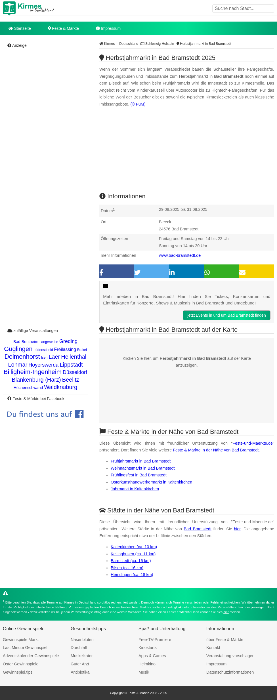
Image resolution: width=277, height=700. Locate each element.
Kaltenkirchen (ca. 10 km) (134, 547)
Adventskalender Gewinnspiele (31, 655)
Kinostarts (147, 647)
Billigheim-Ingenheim (33, 371)
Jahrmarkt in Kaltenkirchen (135, 489)
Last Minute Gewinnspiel (25, 647)
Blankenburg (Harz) (36, 380)
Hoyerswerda (43, 365)
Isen (44, 358)
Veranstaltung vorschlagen (230, 655)
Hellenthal (73, 357)
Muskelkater (82, 655)
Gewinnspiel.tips (18, 672)
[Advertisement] (45, 86)
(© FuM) (138, 104)
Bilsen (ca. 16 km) (127, 568)
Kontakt (213, 647)
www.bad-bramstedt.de (180, 255)
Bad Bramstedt (197, 529)
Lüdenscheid (43, 350)
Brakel (82, 350)
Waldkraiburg (60, 387)
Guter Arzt (80, 664)
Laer (54, 357)
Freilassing (65, 349)
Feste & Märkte (63, 28)
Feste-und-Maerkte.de (252, 443)
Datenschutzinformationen (230, 672)
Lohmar (17, 364)
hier (237, 529)
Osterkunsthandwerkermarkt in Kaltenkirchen (151, 482)
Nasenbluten (82, 639)
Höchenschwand (28, 387)
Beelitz (70, 380)
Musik (143, 672)
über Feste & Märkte (224, 639)
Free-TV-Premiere (154, 639)
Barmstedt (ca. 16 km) (131, 560)
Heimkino (147, 664)
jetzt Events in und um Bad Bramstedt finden (226, 315)
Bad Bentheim (25, 341)
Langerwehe (48, 342)
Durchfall (79, 647)
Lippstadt (71, 364)
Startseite (20, 28)
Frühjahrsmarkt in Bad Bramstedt (141, 461)
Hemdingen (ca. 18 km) (132, 574)
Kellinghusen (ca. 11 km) (133, 554)
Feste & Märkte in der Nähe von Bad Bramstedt (216, 450)
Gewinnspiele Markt (21, 639)
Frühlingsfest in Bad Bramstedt (139, 475)
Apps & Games (152, 655)
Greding (68, 341)
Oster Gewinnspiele (21, 664)
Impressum (108, 28)
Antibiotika (80, 672)
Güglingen (18, 348)
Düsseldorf (75, 372)
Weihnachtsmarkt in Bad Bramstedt (143, 468)
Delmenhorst (22, 356)
